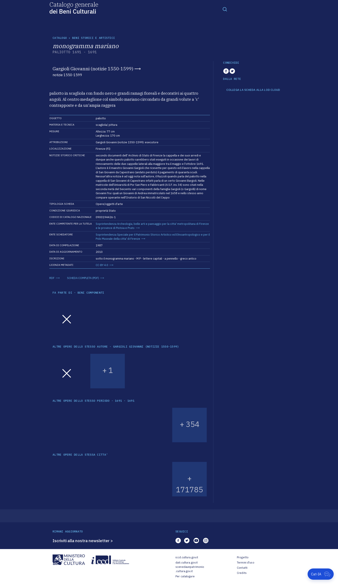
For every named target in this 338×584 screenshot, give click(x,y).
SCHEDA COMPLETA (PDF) (83, 278)
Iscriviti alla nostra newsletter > (83, 540)
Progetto (243, 557)
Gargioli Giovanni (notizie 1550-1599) (93, 69)
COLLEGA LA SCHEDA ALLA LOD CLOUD (253, 90)
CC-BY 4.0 (102, 265)
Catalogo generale (73, 7)
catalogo (60, 38)
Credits (242, 573)
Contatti (242, 568)
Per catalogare (185, 576)
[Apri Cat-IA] (321, 574)
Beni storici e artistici (93, 38)
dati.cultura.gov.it (186, 562)
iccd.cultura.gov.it (186, 557)
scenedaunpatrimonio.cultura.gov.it (189, 569)
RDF (52, 278)
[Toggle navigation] (224, 9)
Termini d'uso (245, 562)
